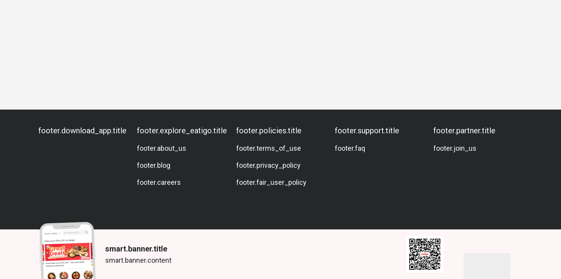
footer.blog (153, 165)
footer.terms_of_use (268, 148)
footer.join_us (454, 148)
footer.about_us (161, 148)
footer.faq (350, 148)
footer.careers (159, 182)
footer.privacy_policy (268, 165)
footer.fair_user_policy (271, 182)
